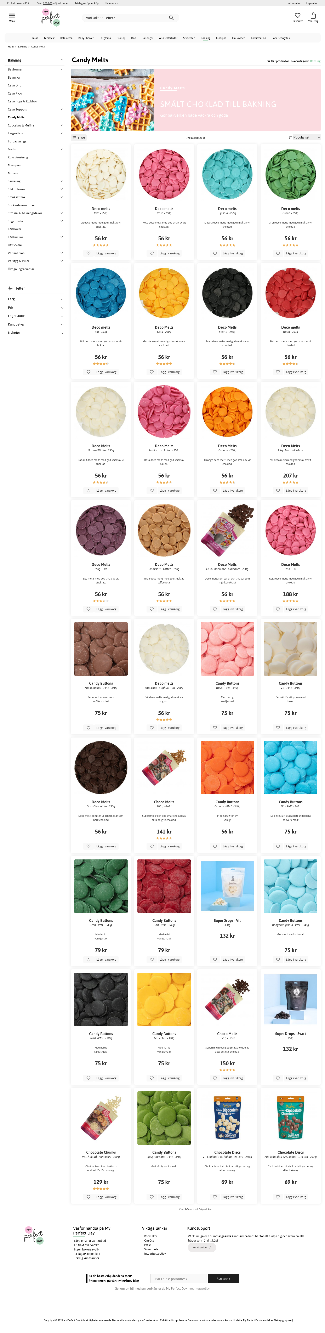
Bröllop (121, 38)
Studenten (189, 38)
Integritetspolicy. (199, 1288)
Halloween (238, 38)
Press (147, 1245)
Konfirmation (258, 38)
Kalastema (66, 38)
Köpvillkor (150, 1236)
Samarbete (151, 1249)
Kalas (35, 38)
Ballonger (147, 38)
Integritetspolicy (155, 1253)
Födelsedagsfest (281, 38)
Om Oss (149, 1240)
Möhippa (221, 38)
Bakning (205, 38)
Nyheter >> (111, 3)
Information (294, 3)
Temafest (49, 38)
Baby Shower (86, 38)
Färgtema (105, 38)
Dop (133, 38)
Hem (11, 46)
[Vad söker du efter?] (130, 18)
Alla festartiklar (168, 38)
